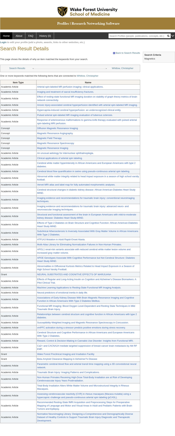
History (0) (45, 35)
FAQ (30, 35)
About (19, 35)
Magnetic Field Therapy (49, 138)
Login (3, 42)
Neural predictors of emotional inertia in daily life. (62, 292)
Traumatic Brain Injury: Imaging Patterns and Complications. (68, 372)
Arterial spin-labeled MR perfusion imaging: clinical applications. (70, 86)
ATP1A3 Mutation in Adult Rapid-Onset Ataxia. (61, 239)
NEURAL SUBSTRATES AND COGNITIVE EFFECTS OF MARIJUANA (74, 274)
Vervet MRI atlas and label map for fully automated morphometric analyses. (76, 184)
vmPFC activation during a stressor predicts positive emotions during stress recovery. (81, 327)
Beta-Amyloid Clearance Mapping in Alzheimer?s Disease (67, 359)
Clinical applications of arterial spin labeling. (60, 158)
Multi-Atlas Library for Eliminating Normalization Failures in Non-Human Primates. (79, 244)
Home (6, 35)
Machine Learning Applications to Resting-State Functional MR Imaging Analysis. (79, 287)
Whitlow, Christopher (122, 68)
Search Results (17, 68)
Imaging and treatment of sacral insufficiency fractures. (65, 91)
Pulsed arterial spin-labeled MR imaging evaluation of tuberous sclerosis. (75, 115)
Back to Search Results (126, 53)
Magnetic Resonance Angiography (55, 133)
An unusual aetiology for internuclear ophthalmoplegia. (65, 153)
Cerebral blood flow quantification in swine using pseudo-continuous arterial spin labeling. (83, 171)
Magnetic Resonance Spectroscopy (55, 143)
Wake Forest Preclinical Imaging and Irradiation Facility (65, 354)
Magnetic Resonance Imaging (52, 148)
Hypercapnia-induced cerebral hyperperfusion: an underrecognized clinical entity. (79, 110)
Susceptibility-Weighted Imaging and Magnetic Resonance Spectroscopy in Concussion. (83, 322)
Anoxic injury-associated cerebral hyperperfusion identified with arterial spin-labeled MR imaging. (87, 105)
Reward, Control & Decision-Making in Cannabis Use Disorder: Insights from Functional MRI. (85, 340)
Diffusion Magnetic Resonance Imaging (57, 128)
